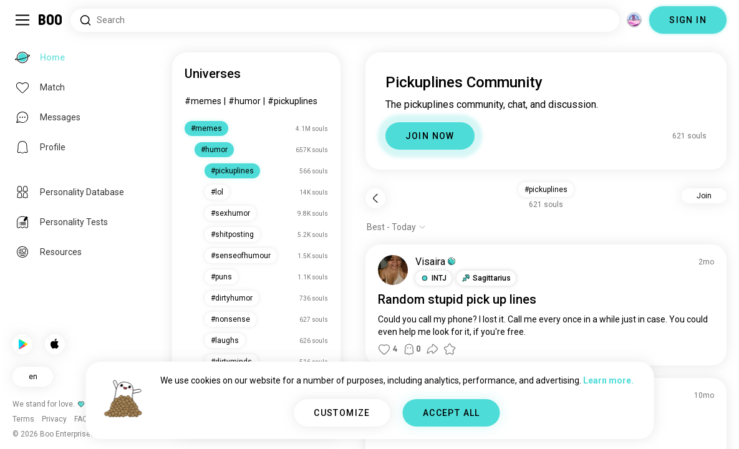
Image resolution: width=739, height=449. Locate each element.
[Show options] (396, 227)
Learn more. (608, 380)
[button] (433, 278)
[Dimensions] (634, 19)
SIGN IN (688, 20)
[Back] (375, 198)
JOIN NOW (430, 136)
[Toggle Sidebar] (22, 20)
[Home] (51, 20)
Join (704, 195)
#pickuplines (292, 101)
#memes (203, 101)
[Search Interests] (344, 20)
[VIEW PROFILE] (393, 270)
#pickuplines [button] (546, 189)
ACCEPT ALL (451, 413)
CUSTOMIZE (342, 413)
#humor (244, 101)
